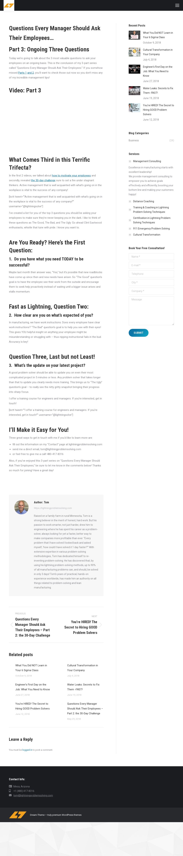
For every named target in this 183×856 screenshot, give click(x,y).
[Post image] (10, 665)
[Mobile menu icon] (177, 5)
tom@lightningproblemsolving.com (33, 795)
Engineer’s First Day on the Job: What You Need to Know (32, 687)
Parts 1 (22, 72)
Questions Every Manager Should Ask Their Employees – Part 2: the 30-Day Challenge (85, 708)
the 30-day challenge (43, 180)
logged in (27, 750)
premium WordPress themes (66, 815)
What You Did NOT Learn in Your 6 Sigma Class (31, 668)
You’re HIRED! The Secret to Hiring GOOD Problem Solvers (32, 706)
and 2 (30, 72)
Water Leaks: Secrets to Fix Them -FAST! (83, 687)
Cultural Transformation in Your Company (82, 668)
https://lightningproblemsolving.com (53, 508)
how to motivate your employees (71, 175)
